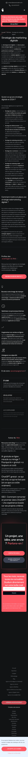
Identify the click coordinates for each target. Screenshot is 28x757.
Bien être (14, 717)
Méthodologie (14, 676)
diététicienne (14, 721)
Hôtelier (14, 711)
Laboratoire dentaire (14, 719)
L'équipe (14, 673)
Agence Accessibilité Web (14, 695)
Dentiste (14, 723)
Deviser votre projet (14, 559)
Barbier (14, 727)
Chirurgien (14, 725)
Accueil (3, 32)
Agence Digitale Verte (14, 692)
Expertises (14, 670)
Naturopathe (14, 715)
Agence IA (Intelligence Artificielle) (14, 681)
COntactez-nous (14, 553)
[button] (24, 10)
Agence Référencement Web (14, 689)
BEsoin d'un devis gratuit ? (14, 277)
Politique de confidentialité (14, 753)
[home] (3, 10)
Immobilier (14, 731)
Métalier (14, 713)
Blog (14, 679)
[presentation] (14, 599)
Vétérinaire (14, 733)
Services (9, 32)
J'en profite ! (14, 24)
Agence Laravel (14, 684)
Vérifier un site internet (14, 702)
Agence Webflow (14, 687)
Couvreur (14, 735)
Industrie (14, 729)
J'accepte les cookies (14, 749)
